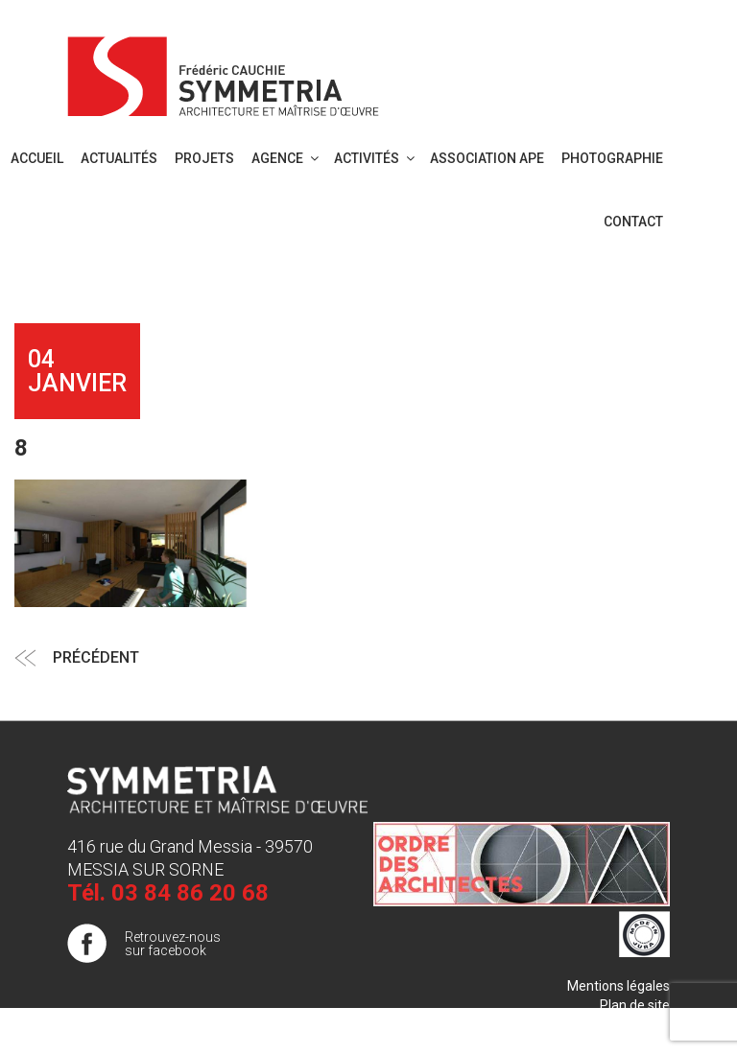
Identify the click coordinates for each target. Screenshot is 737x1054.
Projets (204, 158)
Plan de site (635, 1005)
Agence (286, 158)
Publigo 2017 (630, 1024)
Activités (375, 158)
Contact (633, 221)
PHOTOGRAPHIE (612, 158)
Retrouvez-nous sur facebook (173, 943)
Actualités (119, 158)
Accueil (37, 158)
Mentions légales (618, 986)
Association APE (487, 158)
